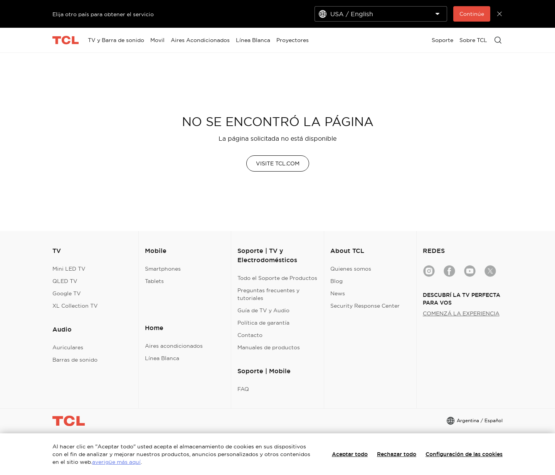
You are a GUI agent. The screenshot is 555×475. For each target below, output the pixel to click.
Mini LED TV (69, 268)
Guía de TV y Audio (263, 310)
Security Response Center (365, 305)
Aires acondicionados (174, 345)
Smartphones (163, 268)
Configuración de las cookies (464, 454)
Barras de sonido (75, 359)
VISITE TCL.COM (277, 163)
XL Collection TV (75, 305)
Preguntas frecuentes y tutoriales (268, 294)
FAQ (243, 389)
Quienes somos (350, 268)
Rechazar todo (396, 454)
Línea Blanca (162, 358)
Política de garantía (263, 322)
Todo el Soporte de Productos (277, 278)
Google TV (66, 293)
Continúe (471, 13)
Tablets (154, 281)
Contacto (249, 335)
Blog (336, 281)
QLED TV (64, 281)
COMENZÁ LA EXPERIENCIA (461, 313)
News (337, 293)
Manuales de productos (268, 347)
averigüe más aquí (116, 461)
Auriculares (67, 347)
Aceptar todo (350, 454)
